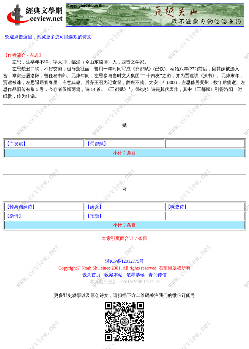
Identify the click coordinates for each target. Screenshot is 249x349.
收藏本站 (113, 275)
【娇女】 (94, 206)
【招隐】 (94, 216)
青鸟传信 (157, 275)
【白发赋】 (16, 143)
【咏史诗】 (177, 206)
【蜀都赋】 (96, 143)
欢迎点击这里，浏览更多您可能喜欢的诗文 (48, 37)
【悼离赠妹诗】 (21, 206)
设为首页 (91, 275)
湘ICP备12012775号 (124, 261)
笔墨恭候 (135, 275)
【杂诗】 (14, 216)
